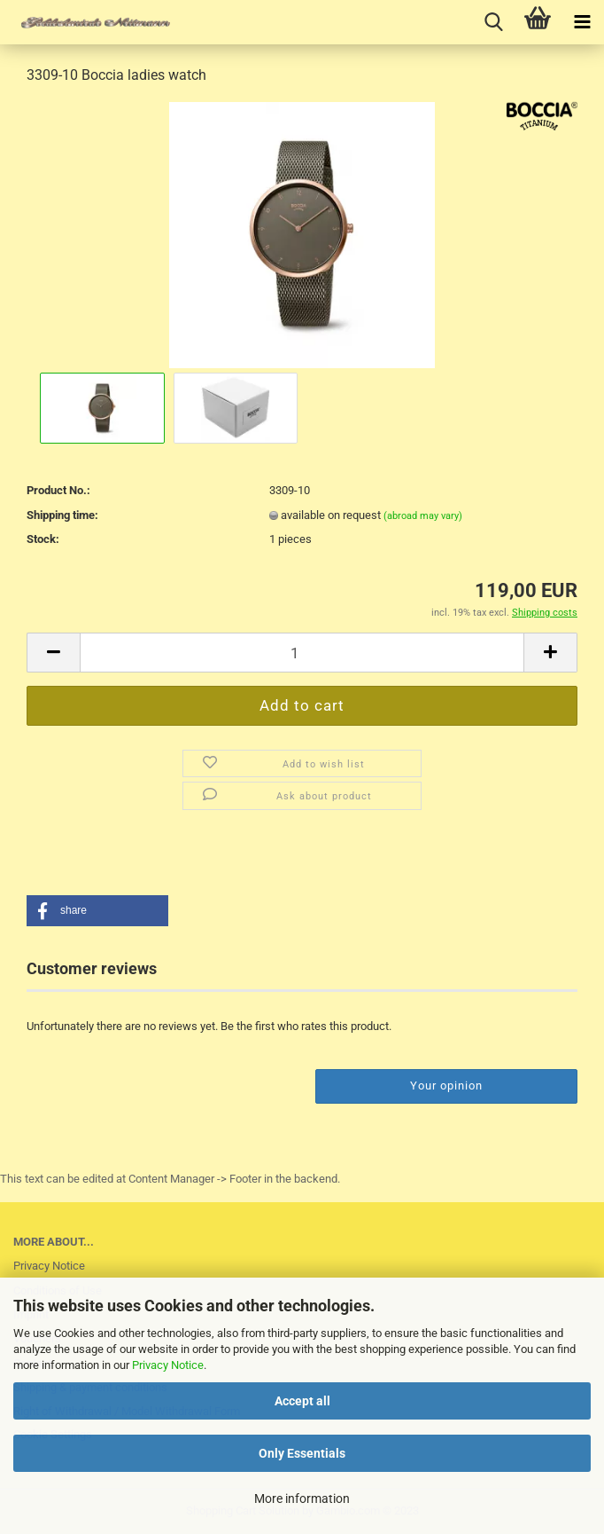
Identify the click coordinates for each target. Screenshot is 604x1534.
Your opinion (446, 1085)
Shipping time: (62, 515)
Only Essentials (302, 1453)
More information (302, 1498)
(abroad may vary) (422, 516)
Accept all (302, 1401)
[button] (97, 910)
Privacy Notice (168, 1365)
